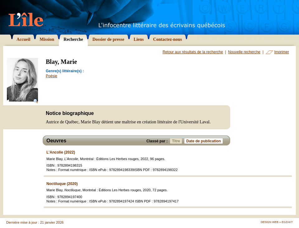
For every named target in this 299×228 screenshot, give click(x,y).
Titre (177, 141)
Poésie (51, 76)
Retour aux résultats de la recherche (193, 52)
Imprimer (281, 52)
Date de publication (204, 141)
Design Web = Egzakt (277, 222)
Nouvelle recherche (244, 52)
